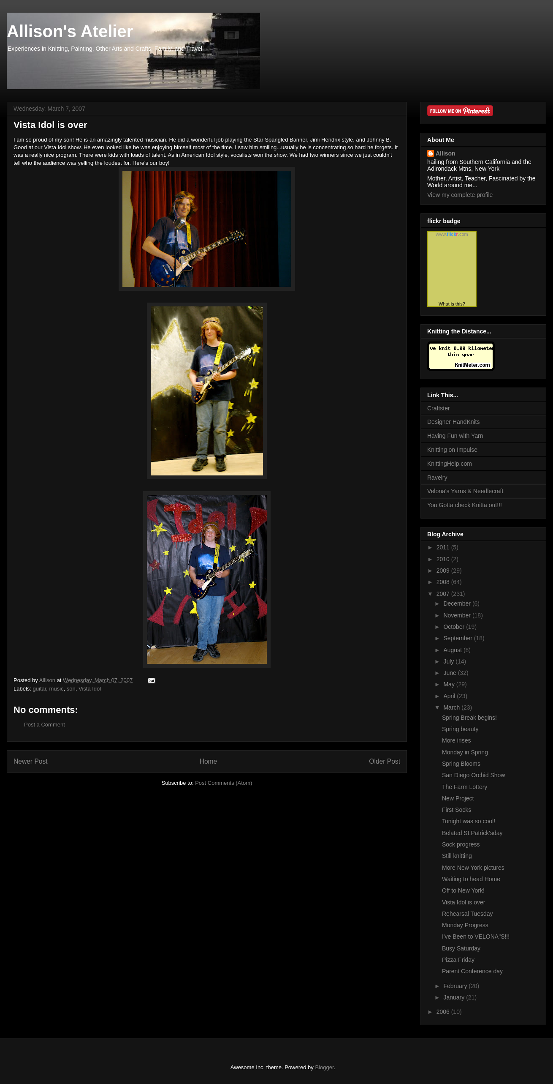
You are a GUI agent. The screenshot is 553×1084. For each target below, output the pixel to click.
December (457, 603)
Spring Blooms (461, 763)
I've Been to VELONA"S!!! (476, 936)
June (450, 672)
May (449, 684)
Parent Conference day (472, 971)
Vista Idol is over (463, 902)
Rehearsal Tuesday (467, 913)
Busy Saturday (461, 948)
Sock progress (461, 844)
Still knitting (457, 855)
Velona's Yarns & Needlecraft (465, 491)
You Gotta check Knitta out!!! (464, 505)
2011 (443, 547)
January (454, 997)
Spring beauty (460, 729)
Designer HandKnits (453, 421)
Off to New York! (463, 890)
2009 (443, 570)
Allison (445, 153)
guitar (39, 688)
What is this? (452, 303)
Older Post (384, 761)
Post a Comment (44, 724)
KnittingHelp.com (449, 463)
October (454, 626)
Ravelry (437, 477)
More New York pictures (473, 867)
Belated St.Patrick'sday (472, 833)
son (71, 688)
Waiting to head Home (471, 879)
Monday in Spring (465, 752)
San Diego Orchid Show (473, 775)
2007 (443, 593)
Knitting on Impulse (452, 449)
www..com (452, 234)
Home (208, 761)
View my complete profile (460, 194)
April (450, 696)
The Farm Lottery (464, 787)
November (457, 615)
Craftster (438, 408)
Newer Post (31, 761)
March (452, 707)
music (56, 688)
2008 (443, 582)
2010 (443, 559)
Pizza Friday (458, 959)
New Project (458, 798)
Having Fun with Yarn (455, 435)
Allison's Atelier (70, 31)
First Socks (456, 809)
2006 (443, 1011)
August (453, 650)
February (456, 986)
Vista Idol (90, 688)
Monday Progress (465, 925)
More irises (456, 740)
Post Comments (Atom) (223, 783)
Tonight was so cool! (468, 821)
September (458, 638)
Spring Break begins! (469, 717)
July (449, 661)
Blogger (324, 1067)
